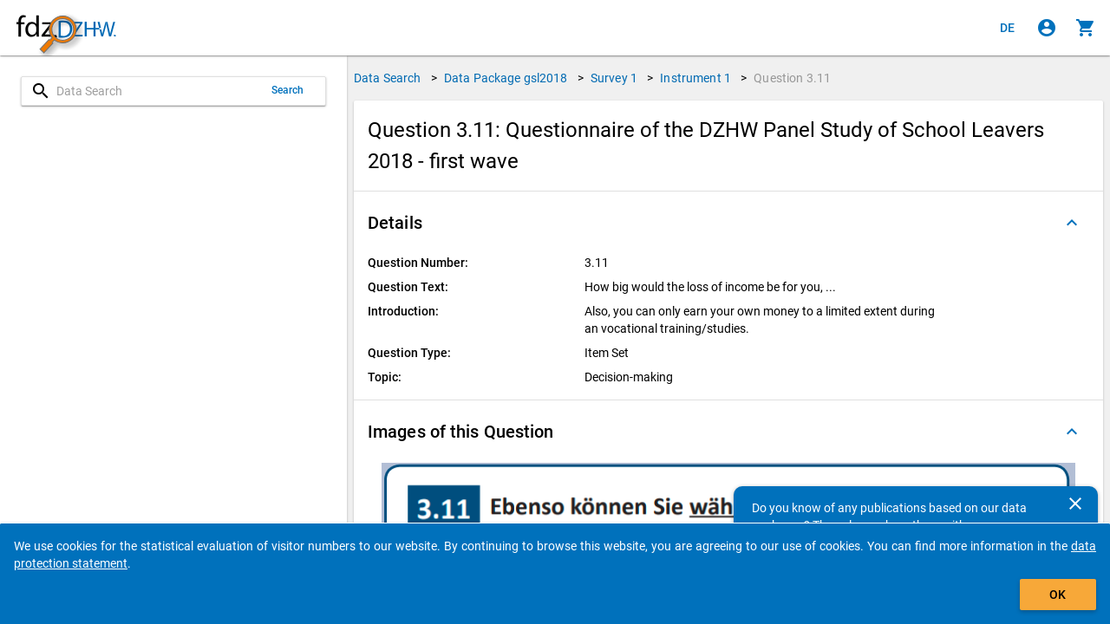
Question (792, 78)
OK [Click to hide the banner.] (1057, 594)
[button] (728, 222)
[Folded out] (1071, 222)
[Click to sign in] (1046, 27)
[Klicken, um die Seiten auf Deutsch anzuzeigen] (1007, 27)
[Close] (1075, 503)
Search (287, 90)
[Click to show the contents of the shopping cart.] (1085, 27)
